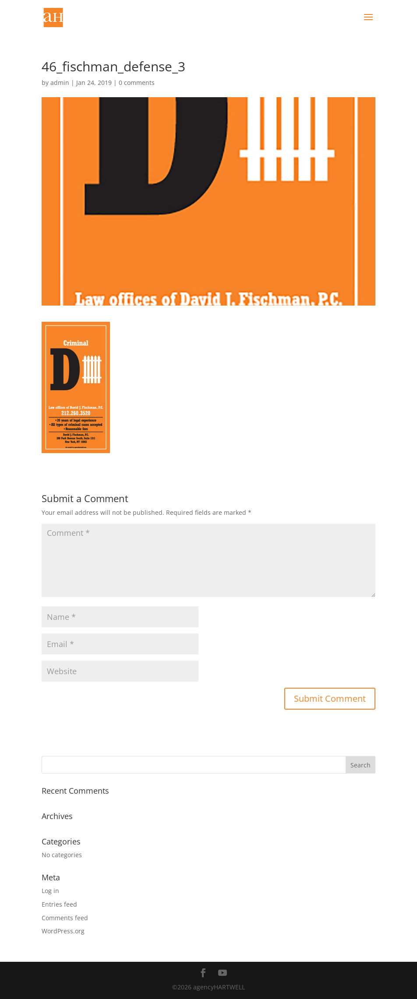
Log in (50, 890)
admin (59, 82)
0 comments (137, 82)
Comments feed (65, 918)
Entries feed (59, 904)
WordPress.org (63, 931)
